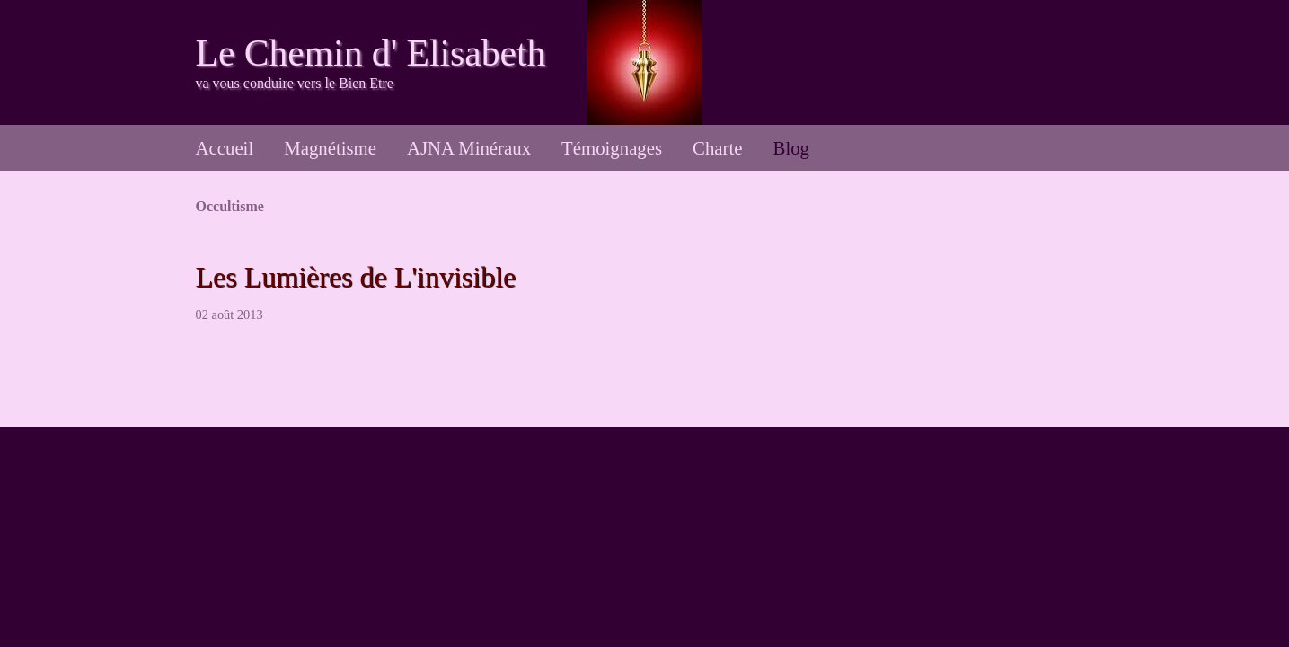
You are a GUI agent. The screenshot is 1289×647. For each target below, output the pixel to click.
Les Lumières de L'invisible (356, 277)
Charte (717, 147)
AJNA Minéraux (469, 147)
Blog (791, 147)
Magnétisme (330, 147)
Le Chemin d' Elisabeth (371, 53)
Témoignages (611, 147)
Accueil (225, 147)
